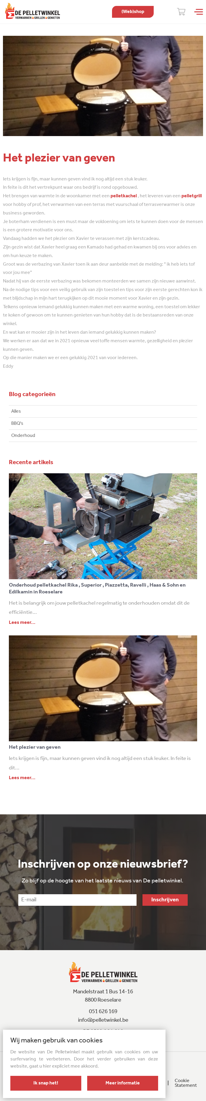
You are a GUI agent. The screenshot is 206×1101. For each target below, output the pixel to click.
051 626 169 (103, 1012)
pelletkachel (123, 196)
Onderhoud (23, 435)
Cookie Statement (186, 1083)
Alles (16, 411)
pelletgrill (191, 196)
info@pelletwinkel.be (103, 1020)
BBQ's (17, 423)
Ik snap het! (45, 1083)
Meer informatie (123, 1083)
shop (132, 11)
